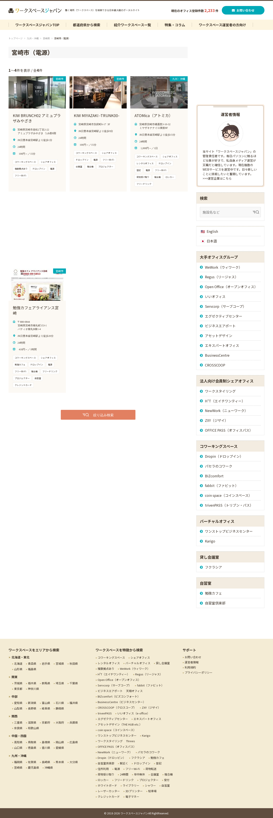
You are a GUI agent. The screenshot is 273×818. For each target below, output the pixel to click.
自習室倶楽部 (215, 602)
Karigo (210, 541)
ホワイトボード (107, 785)
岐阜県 (46, 708)
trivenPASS (105, 713)
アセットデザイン (218, 335)
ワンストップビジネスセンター (229, 531)
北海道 (18, 663)
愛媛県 (60, 748)
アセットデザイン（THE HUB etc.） (120, 724)
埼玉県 (60, 683)
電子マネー (132, 797)
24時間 (124, 774)
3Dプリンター (134, 791)
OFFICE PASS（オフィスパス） (229, 430)
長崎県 (46, 762)
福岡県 (18, 762)
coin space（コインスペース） (228, 495)
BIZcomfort (214, 475)
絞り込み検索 (103, 414)
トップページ (16, 38)
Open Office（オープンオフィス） (231, 286)
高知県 (18, 742)
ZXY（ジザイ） (216, 420)
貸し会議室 (163, 663)
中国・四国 (19, 736)
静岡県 (60, 708)
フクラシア (213, 567)
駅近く (124, 763)
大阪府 (60, 722)
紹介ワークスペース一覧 (132, 24)
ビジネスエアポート (220, 325)
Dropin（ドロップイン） (224, 456)
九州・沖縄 (33, 38)
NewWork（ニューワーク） (226, 410)
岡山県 (60, 742)
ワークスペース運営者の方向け (222, 24)
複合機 (168, 774)
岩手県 (46, 663)
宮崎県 (46, 38)
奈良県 (18, 728)
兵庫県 (74, 722)
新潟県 (32, 703)
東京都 (18, 689)
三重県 (18, 722)
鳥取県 (32, 742)
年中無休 (139, 774)
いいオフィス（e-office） (133, 713)
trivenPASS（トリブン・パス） (229, 505)
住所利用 (103, 769)
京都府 (46, 722)
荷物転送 (151, 769)
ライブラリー (131, 785)
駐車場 (152, 791)
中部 (14, 696)
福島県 (32, 669)
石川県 (60, 703)
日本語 (212, 240)
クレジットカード (109, 797)
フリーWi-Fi (132, 769)
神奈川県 (33, 689)
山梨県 (18, 708)
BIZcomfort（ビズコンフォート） (119, 696)
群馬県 (46, 683)
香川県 (46, 748)
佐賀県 (32, 762)
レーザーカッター (109, 791)
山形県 (18, 669)
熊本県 (60, 762)
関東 (14, 677)
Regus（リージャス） (221, 276)
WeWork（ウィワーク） (223, 267)
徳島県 (32, 748)
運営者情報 (192, 662)
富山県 (46, 703)
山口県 (18, 748)
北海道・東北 (20, 657)
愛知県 (18, 703)
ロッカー (103, 780)
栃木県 (32, 683)
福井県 (74, 703)
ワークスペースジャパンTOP (37, 24)
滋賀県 (32, 722)
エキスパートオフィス (222, 345)
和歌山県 (33, 728)
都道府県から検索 (86, 24)
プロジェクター (148, 780)
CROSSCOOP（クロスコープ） (117, 707)
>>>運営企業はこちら (217, 178)
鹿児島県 (33, 767)
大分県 (74, 762)
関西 (14, 716)
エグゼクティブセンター (223, 316)
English (212, 231)
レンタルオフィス (109, 663)
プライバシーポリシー (198, 672)
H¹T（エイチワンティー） (225, 400)
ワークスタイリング (220, 391)
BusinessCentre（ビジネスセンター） (122, 702)
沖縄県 (49, 767)
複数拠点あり (106, 669)
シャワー (150, 785)
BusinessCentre (217, 355)
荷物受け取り (106, 774)
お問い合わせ (243, 10)
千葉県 (74, 683)
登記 (158, 763)
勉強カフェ (213, 593)
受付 (167, 780)
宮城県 (60, 663)
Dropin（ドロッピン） (112, 758)
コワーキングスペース (111, 657)
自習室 (165, 785)
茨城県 (18, 683)
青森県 (32, 663)
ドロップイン (142, 763)
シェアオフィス (140, 657)
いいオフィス (215, 296)
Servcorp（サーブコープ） (225, 306)
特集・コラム (175, 24)
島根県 (46, 742)
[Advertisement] (87, 230)
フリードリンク (124, 780)
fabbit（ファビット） (221, 485)
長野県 (32, 708)
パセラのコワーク (218, 466)
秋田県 (74, 663)
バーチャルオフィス (137, 663)
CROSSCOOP (215, 365)
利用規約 (190, 667)
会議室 (155, 774)
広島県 (74, 742)
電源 (117, 769)
